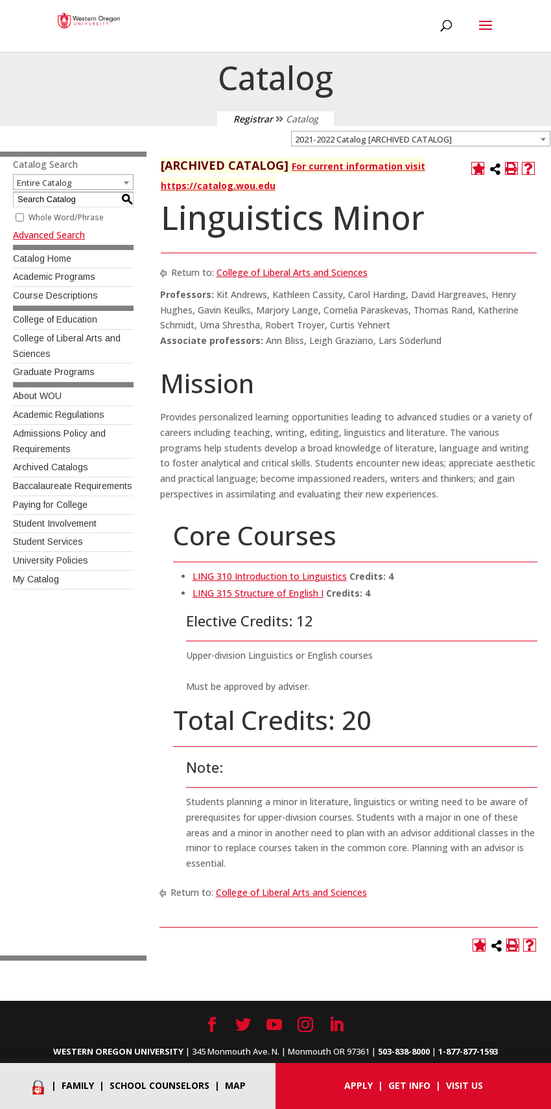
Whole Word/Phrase (66, 217)
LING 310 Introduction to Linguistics (270, 576)
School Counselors (159, 1085)
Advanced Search (49, 235)
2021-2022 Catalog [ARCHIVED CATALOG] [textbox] (373, 139)
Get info (409, 1085)
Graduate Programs (54, 372)
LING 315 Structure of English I (258, 593)
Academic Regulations (58, 414)
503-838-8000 (404, 1051)
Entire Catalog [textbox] (44, 183)
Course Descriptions (55, 295)
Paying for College (50, 504)
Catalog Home (42, 258)
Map (235, 1085)
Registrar (253, 119)
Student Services (48, 541)
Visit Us (464, 1085)
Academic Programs (54, 276)
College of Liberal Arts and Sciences (292, 272)
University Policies (50, 560)
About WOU (37, 396)
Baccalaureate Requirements (72, 486)
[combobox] (420, 138)
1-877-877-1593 (468, 1051)
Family (78, 1085)
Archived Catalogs (50, 467)
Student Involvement (55, 523)
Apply (358, 1085)
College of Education (55, 319)
